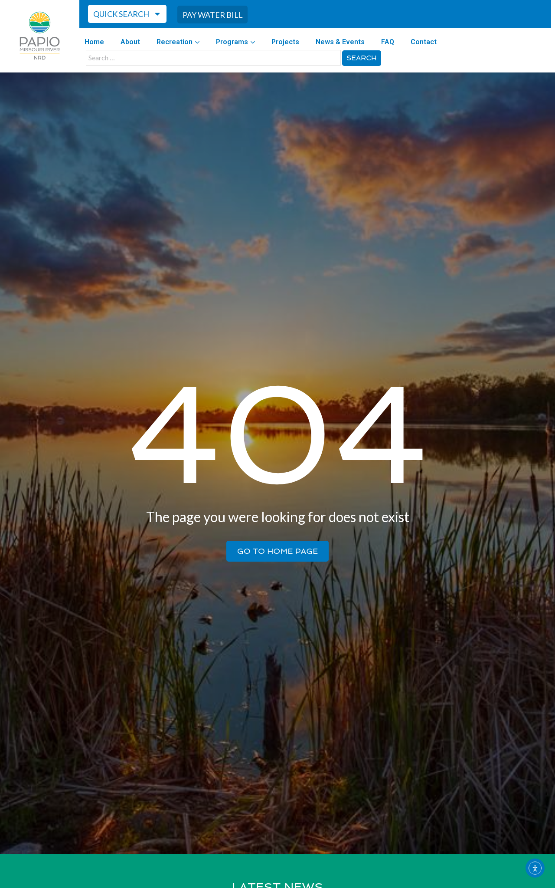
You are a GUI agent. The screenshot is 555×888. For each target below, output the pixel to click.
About (130, 40)
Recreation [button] (178, 40)
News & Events (340, 40)
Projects (285, 40)
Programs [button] (235, 40)
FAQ (387, 40)
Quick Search (127, 13)
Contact (424, 40)
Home (94, 40)
